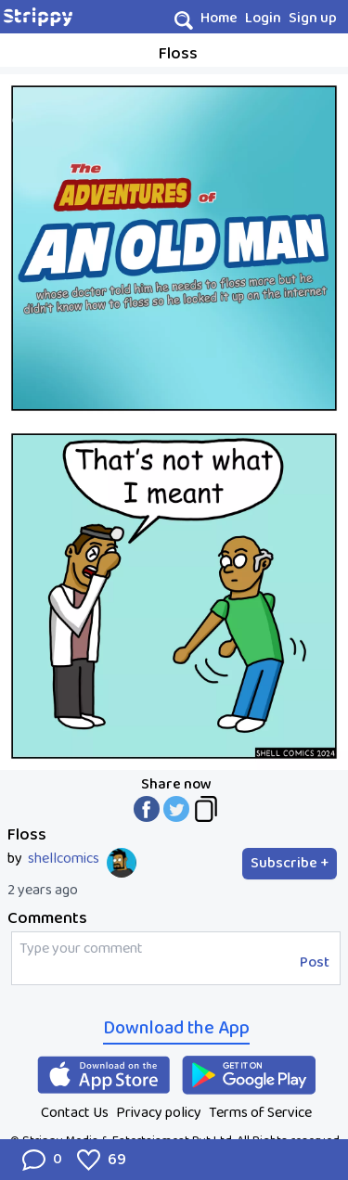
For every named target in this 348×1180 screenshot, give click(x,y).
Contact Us (75, 1112)
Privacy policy (158, 1112)
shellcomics (63, 859)
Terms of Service (260, 1112)
